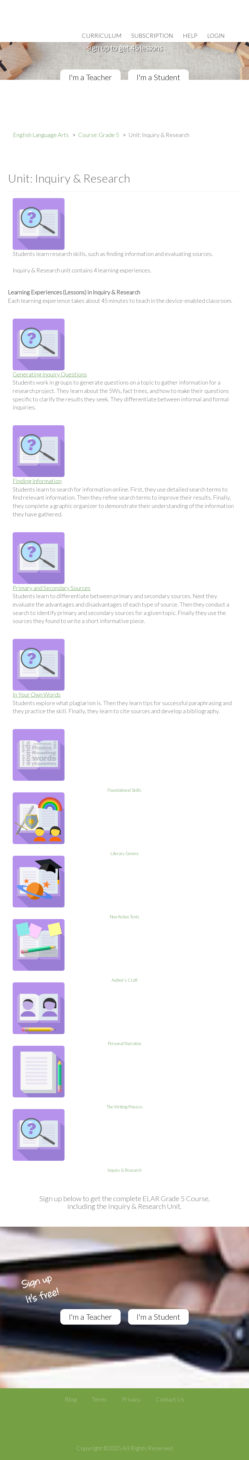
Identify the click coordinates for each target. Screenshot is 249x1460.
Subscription (152, 35)
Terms (99, 1399)
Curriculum (102, 35)
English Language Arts (41, 134)
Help (190, 35)
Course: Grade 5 (98, 134)
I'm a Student (158, 77)
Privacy (131, 1399)
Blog (71, 1399)
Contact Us (170, 1399)
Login (216, 35)
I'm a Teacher (90, 77)
